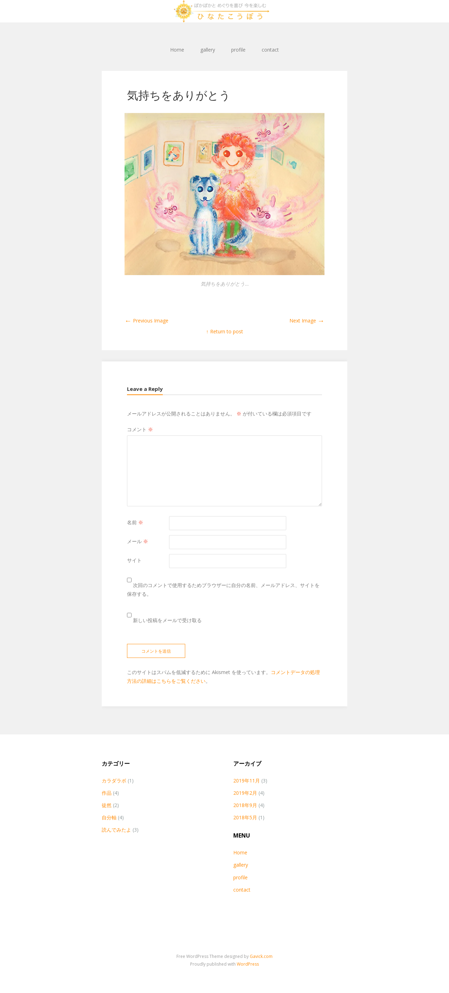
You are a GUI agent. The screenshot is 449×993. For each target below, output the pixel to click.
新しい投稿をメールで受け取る (167, 620)
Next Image (306, 320)
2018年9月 (245, 805)
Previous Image (146, 320)
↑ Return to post (224, 331)
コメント (140, 429)
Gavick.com (261, 956)
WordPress (248, 964)
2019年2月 (245, 792)
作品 (107, 792)
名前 (135, 522)
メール (137, 541)
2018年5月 (245, 817)
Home (177, 49)
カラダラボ (114, 780)
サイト (134, 560)
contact (270, 49)
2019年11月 (246, 780)
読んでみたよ (116, 829)
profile (238, 49)
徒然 (107, 805)
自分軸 (109, 817)
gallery (207, 49)
